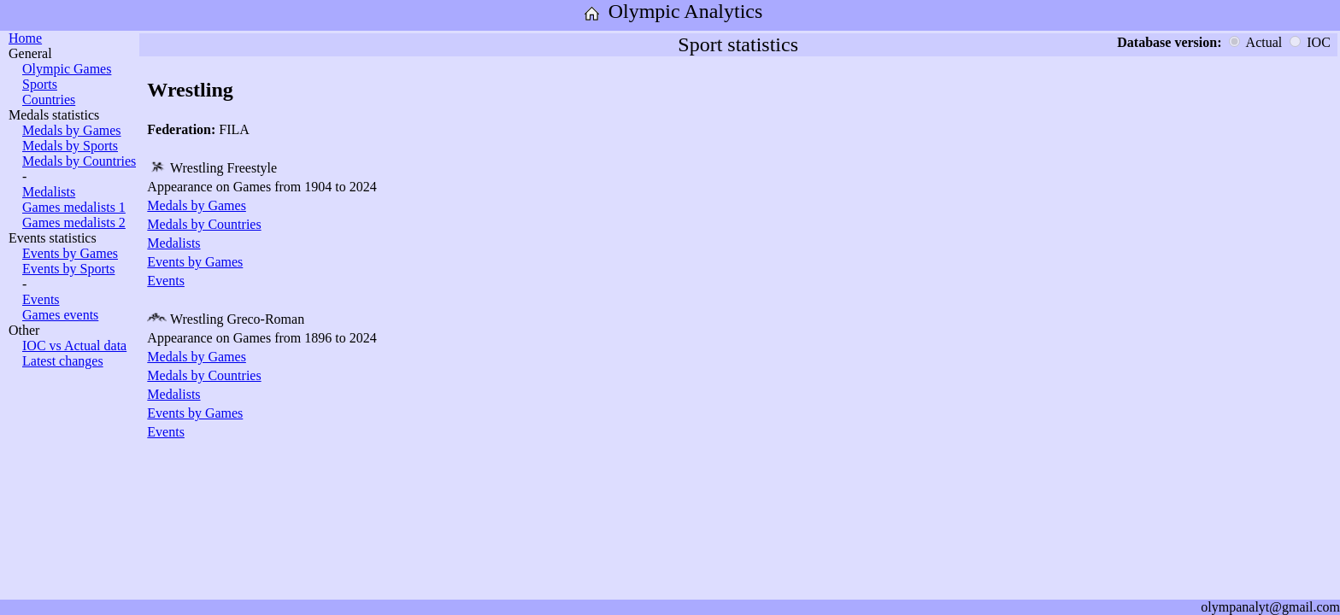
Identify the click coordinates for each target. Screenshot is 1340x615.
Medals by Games (71, 130)
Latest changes (62, 361)
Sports (39, 84)
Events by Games (70, 253)
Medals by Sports (70, 145)
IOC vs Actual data (74, 345)
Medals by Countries (79, 161)
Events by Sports (68, 268)
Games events (60, 315)
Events (41, 299)
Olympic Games (66, 69)
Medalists (48, 191)
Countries (48, 99)
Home (25, 38)
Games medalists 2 (74, 222)
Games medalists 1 (74, 207)
